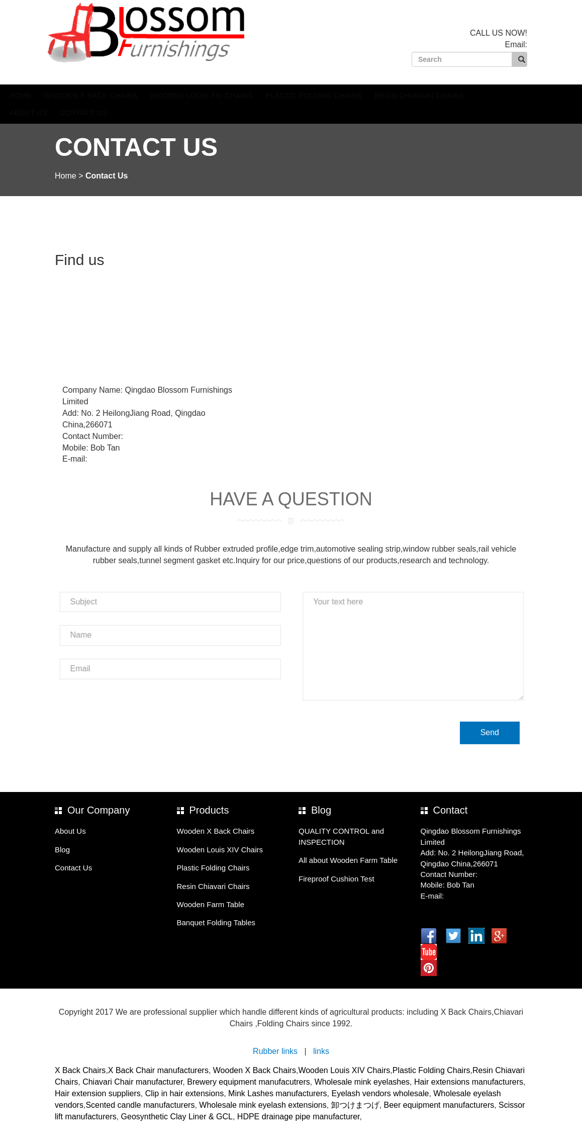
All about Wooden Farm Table (348, 860)
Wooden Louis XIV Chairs (249, 96)
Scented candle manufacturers (140, 1105)
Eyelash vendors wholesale (380, 1093)
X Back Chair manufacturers (158, 1070)
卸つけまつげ (355, 1105)
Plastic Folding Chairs (361, 96)
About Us (76, 113)
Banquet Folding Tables (216, 922)
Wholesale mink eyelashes (362, 1082)
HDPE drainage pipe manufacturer (298, 1116)
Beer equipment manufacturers (439, 1105)
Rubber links (275, 1051)
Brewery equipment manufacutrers (248, 1082)
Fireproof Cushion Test (336, 878)
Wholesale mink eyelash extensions (262, 1105)
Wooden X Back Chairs (138, 96)
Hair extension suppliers (98, 1093)
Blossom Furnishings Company (169, 33)
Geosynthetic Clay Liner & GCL (177, 1116)
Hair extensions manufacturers (468, 1082)
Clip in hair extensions (184, 1093)
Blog (62, 849)
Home (68, 96)
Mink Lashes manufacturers (277, 1093)
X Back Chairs (80, 1070)
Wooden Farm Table (211, 904)
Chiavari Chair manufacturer (132, 1082)
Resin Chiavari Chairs (467, 96)
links (321, 1051)
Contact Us (131, 113)
